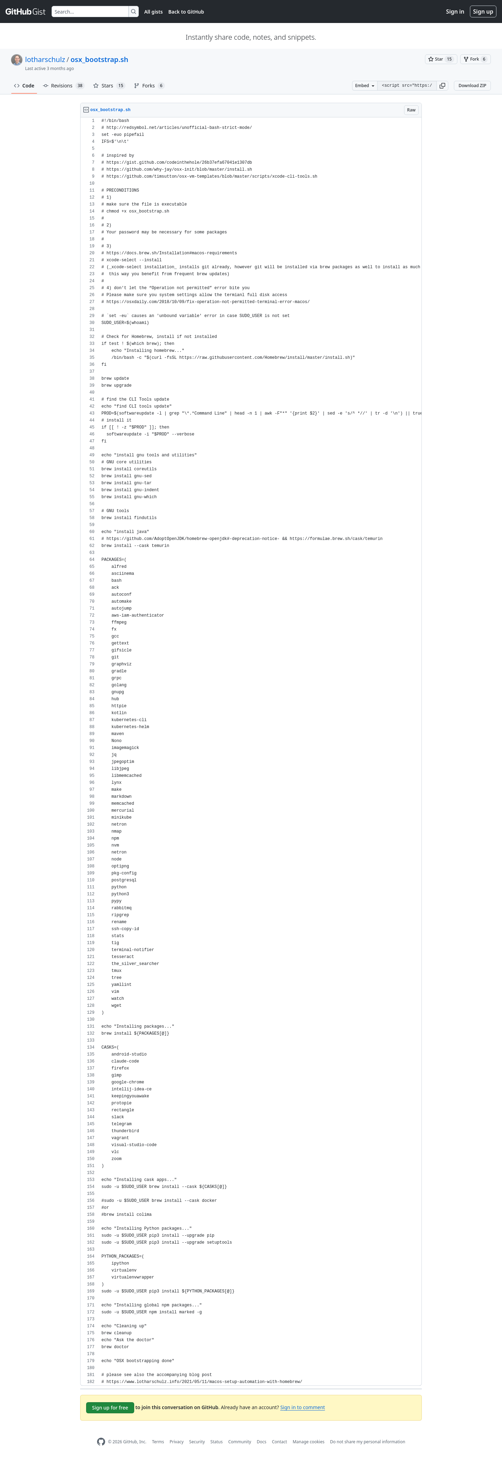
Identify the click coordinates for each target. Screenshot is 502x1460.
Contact (279, 1442)
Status (217, 1442)
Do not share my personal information (367, 1442)
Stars (109, 85)
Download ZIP (472, 85)
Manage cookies (308, 1442)
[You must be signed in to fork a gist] (475, 59)
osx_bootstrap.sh (99, 59)
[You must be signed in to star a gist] (441, 59)
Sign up (483, 11)
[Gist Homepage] (26, 11)
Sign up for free (110, 1407)
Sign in (455, 11)
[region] (251, 751)
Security (197, 1442)
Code (24, 85)
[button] (442, 86)
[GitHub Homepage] (101, 1441)
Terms (158, 1442)
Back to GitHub (186, 11)
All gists (153, 11)
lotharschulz (45, 59)
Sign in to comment (302, 1407)
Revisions (64, 85)
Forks (149, 85)
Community (239, 1442)
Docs (261, 1442)
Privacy (177, 1442)
